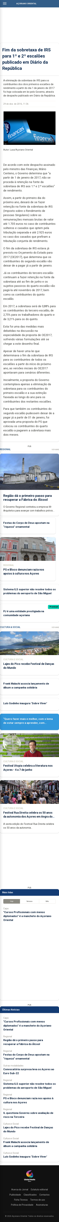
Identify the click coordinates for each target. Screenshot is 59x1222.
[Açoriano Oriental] (29, 1182)
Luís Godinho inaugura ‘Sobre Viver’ (25, 703)
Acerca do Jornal (19, 1189)
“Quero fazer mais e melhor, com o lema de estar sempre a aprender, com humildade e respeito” (28, 722)
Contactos (44, 1194)
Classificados (30, 1194)
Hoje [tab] (11, 901)
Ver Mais (55, 450)
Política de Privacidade (22, 1205)
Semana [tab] (29, 901)
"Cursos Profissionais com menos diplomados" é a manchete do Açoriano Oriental (27, 916)
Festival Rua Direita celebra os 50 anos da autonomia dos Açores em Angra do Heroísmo (28, 816)
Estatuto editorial (39, 1189)
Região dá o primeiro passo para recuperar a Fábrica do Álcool (27, 498)
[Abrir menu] (5, 3)
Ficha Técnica (21, 1200)
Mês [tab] (47, 901)
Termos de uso (37, 1200)
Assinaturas (42, 1205)
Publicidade (15, 1194)
